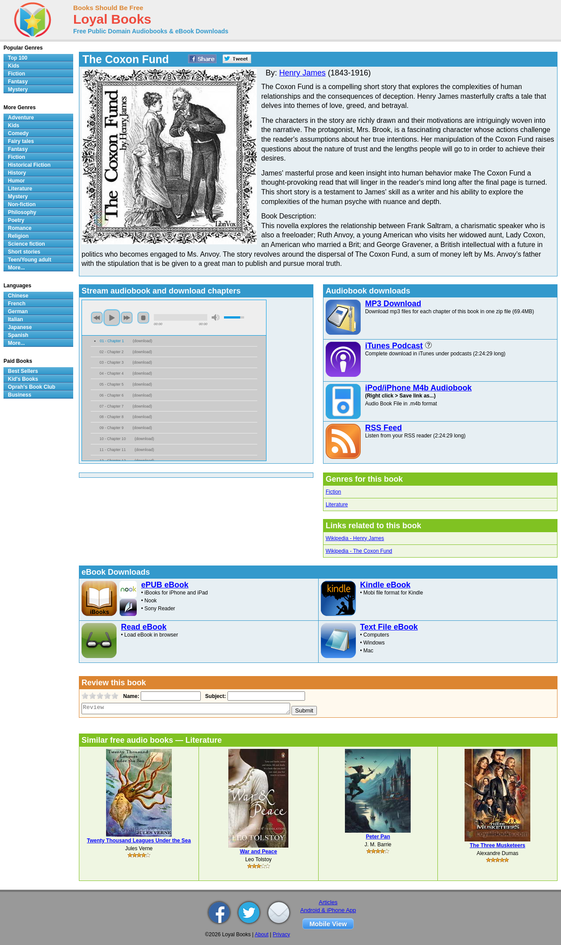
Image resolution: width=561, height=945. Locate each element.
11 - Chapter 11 (112, 449)
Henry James (302, 72)
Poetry (16, 220)
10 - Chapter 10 (112, 439)
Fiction (333, 492)
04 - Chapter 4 (111, 373)
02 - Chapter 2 (111, 352)
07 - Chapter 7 (111, 406)
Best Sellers (23, 371)
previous (97, 317)
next (127, 317)
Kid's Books (23, 379)
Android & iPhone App (328, 910)
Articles (328, 902)
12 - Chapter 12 (112, 460)
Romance (20, 228)
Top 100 (17, 58)
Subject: (214, 696)
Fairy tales (21, 141)
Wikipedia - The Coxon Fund (359, 551)
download (142, 341)
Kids (13, 66)
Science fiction (26, 244)
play (112, 317)
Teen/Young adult (29, 260)
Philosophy (22, 212)
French (16, 304)
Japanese (20, 327)
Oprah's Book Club (31, 387)
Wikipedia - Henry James (355, 538)
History (17, 173)
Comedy (18, 133)
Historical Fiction (29, 165)
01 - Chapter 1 (112, 341)
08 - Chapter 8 (111, 417)
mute (216, 317)
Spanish (18, 335)
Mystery (18, 89)
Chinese (18, 296)
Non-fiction (22, 204)
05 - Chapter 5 (111, 384)
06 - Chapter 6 (111, 395)
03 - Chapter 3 (111, 362)
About (261, 934)
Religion (18, 236)
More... (16, 268)
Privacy (281, 934)
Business (19, 395)
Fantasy (18, 82)
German (18, 311)
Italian (15, 319)
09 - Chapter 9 (111, 428)
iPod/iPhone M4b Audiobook (418, 387)
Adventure (21, 118)
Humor (16, 181)
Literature (337, 504)
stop (143, 317)
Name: (130, 696)
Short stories (24, 252)
